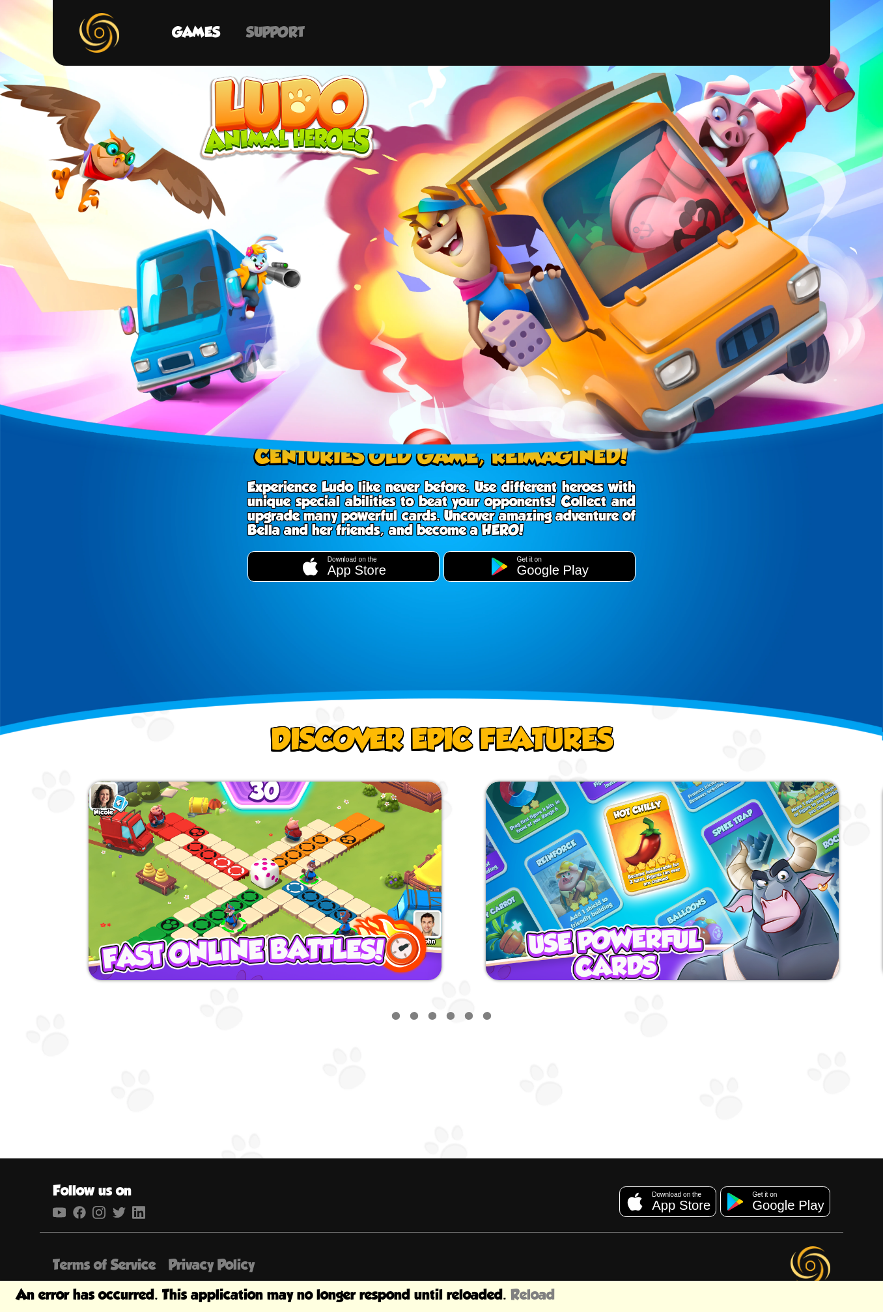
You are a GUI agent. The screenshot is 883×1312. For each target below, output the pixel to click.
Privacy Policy (212, 1265)
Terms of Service (104, 1265)
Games (196, 33)
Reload (533, 1295)
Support (275, 33)
